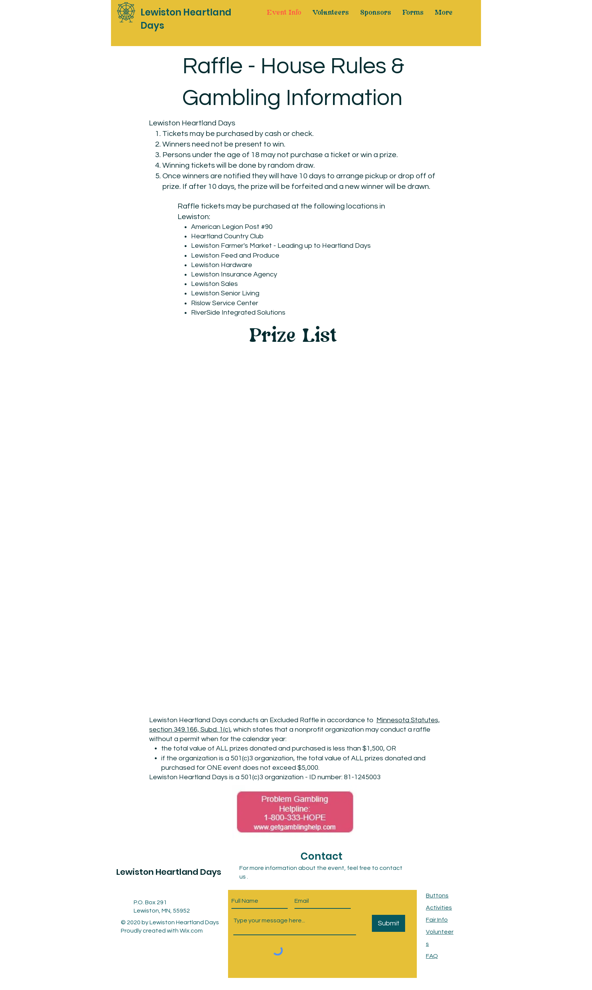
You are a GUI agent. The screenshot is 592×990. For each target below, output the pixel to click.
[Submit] (388, 923)
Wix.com (191, 931)
